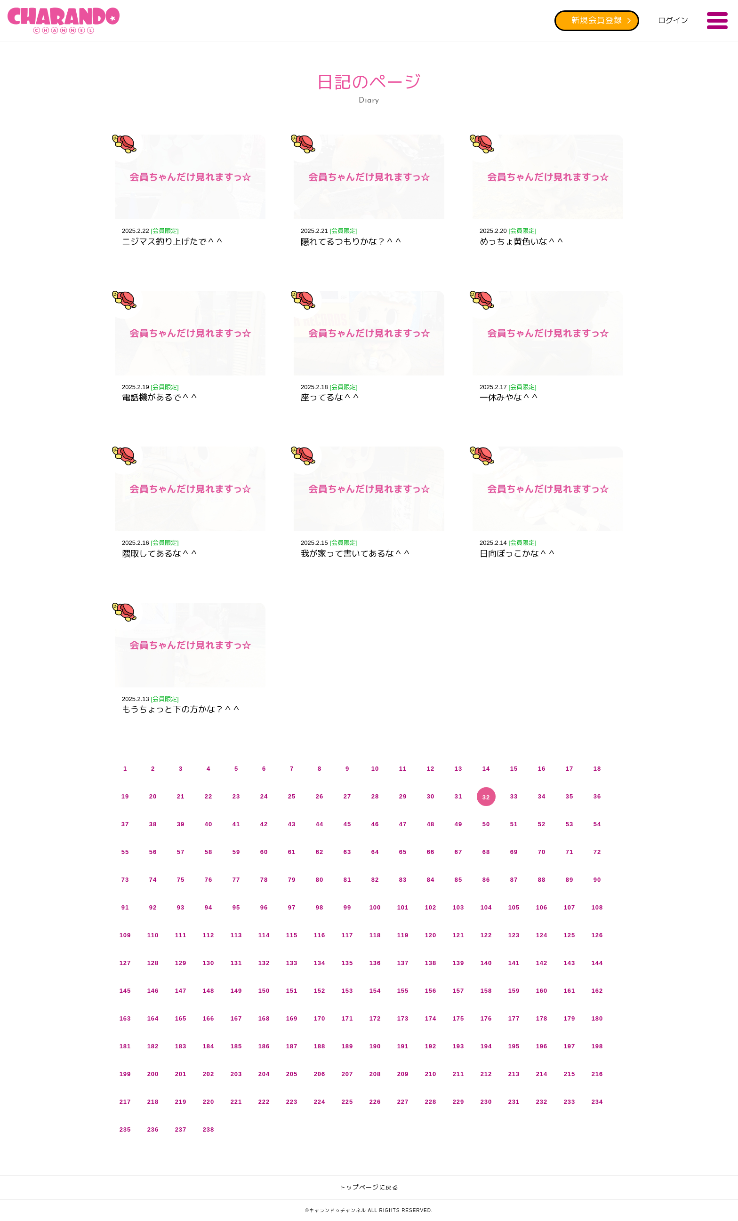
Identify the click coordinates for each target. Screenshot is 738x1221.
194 (486, 1046)
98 (319, 907)
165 (181, 1018)
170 (320, 1018)
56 (153, 851)
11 (403, 768)
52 (541, 824)
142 (542, 962)
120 (431, 935)
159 (514, 990)
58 (208, 851)
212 (486, 1073)
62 (319, 851)
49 (458, 824)
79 (292, 879)
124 (542, 935)
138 (431, 962)
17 (569, 768)
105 (514, 907)
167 (236, 1018)
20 (153, 796)
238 (209, 1129)
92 (153, 907)
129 (181, 962)
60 (264, 851)
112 (209, 935)
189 (347, 1046)
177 (514, 1018)
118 (375, 935)
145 (125, 990)
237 (181, 1129)
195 (514, 1046)
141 (514, 962)
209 (403, 1073)
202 (209, 1073)
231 (514, 1101)
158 (486, 990)
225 (347, 1101)
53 (569, 824)
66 (430, 851)
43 (292, 824)
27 (347, 796)
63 (347, 851)
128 (153, 962)
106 (542, 907)
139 (459, 962)
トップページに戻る (369, 1187)
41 (236, 824)
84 (430, 879)
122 (486, 935)
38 (153, 824)
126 (597, 935)
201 (181, 1073)
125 (570, 935)
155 (403, 990)
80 (319, 879)
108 (597, 907)
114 (264, 935)
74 (153, 879)
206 (320, 1073)
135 (347, 962)
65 (403, 851)
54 (597, 824)
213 (514, 1073)
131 (236, 962)
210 (431, 1073)
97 (292, 907)
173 (403, 1018)
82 (375, 879)
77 (236, 879)
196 (542, 1046)
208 (375, 1073)
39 (180, 824)
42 (264, 824)
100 (375, 907)
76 (208, 879)
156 (431, 990)
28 (375, 796)
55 (125, 851)
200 (153, 1073)
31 (458, 796)
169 (292, 1018)
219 (181, 1101)
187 (292, 1046)
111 (181, 935)
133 (292, 962)
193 (459, 1046)
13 (458, 768)
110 (153, 935)
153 (347, 990)
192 (431, 1046)
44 (319, 824)
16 (541, 768)
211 (459, 1073)
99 (347, 907)
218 (153, 1101)
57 (180, 851)
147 (181, 990)
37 (125, 824)
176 (486, 1018)
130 (209, 962)
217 (125, 1101)
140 (486, 962)
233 (570, 1101)
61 (292, 851)
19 (125, 796)
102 (431, 907)
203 (236, 1073)
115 (292, 935)
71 (569, 851)
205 (292, 1073)
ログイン (673, 20)
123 (514, 935)
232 (542, 1101)
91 (125, 907)
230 (486, 1101)
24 (264, 796)
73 (125, 879)
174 (431, 1018)
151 (292, 990)
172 (375, 1018)
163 (125, 1018)
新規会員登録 (596, 20)
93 (180, 907)
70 (541, 851)
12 (430, 768)
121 (459, 935)
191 (403, 1046)
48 (430, 824)
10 (375, 768)
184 (209, 1046)
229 (459, 1101)
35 (569, 796)
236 (153, 1129)
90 (597, 879)
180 (597, 1018)
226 (375, 1101)
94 (208, 907)
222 (264, 1101)
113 (236, 935)
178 (542, 1018)
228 (431, 1101)
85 (458, 879)
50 (486, 824)
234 (597, 1101)
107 (570, 907)
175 (459, 1018)
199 (125, 1073)
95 (236, 907)
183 (181, 1046)
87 (514, 879)
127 (125, 962)
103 (459, 907)
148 (209, 990)
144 (597, 962)
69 (514, 851)
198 (597, 1046)
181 (125, 1046)
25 (292, 796)
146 (153, 990)
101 (403, 907)
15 (514, 768)
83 (403, 879)
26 (319, 796)
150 (264, 990)
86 (486, 879)
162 (597, 990)
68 (486, 851)
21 (180, 796)
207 (347, 1073)
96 (264, 907)
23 (236, 796)
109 (125, 935)
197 (570, 1046)
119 (403, 935)
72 (597, 851)
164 (153, 1018)
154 (375, 990)
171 (347, 1018)
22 (208, 796)
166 (209, 1018)
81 (347, 879)
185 (236, 1046)
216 (597, 1073)
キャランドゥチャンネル (64, 21)
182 (153, 1046)
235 (125, 1129)
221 (236, 1101)
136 (375, 962)
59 (236, 851)
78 (264, 879)
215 (570, 1073)
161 (570, 990)
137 (403, 962)
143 (570, 962)
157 (459, 990)
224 (320, 1101)
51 (514, 824)
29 (403, 796)
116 (320, 935)
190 (375, 1046)
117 (347, 935)
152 (320, 990)
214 (542, 1073)
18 (597, 768)
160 (542, 990)
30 (430, 796)
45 (347, 824)
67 (458, 851)
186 (264, 1046)
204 (264, 1073)
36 (597, 796)
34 (541, 796)
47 (403, 824)
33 (514, 796)
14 (486, 768)
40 (208, 824)
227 (403, 1101)
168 (264, 1018)
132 (264, 962)
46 (375, 824)
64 (375, 851)
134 (320, 962)
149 (236, 990)
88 (541, 879)
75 (180, 879)
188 (320, 1046)
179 (570, 1018)
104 (486, 907)
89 (569, 879)
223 (292, 1101)
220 (209, 1101)
